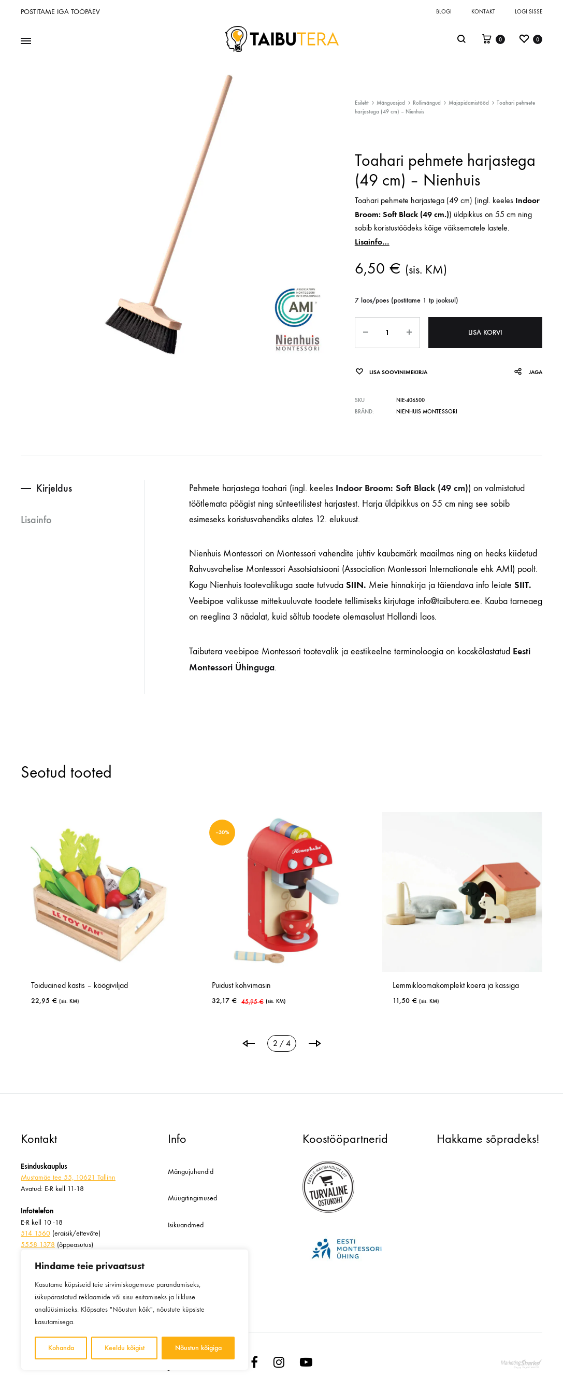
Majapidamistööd (469, 102)
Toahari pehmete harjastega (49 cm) (413, 200)
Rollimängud (427, 102)
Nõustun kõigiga (198, 1347)
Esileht (362, 102)
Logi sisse (528, 11)
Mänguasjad (391, 102)
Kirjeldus (54, 488)
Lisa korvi (485, 332)
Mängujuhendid (190, 1171)
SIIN (355, 585)
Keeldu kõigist (125, 1347)
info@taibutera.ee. (449, 601)
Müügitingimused (192, 1198)
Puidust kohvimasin (327, 985)
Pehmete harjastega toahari (238, 488)
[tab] (83, 488)
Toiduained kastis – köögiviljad (166, 985)
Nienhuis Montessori (426, 411)
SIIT (520, 585)
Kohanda (61, 1347)
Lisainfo (36, 519)
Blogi (444, 11)
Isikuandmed (186, 1225)
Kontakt (483, 11)
